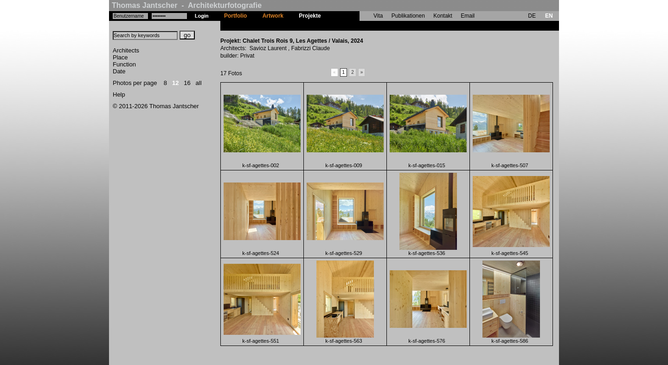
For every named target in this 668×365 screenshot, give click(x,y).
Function (124, 64)
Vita (378, 16)
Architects (126, 50)
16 (187, 82)
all (199, 82)
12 (175, 82)
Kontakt (442, 16)
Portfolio (235, 16)
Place (120, 57)
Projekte (310, 16)
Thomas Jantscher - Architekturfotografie (187, 5)
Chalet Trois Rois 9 (353, 25)
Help (119, 94)
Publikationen (408, 16)
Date (119, 71)
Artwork (273, 16)
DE (532, 16)
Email (468, 16)
